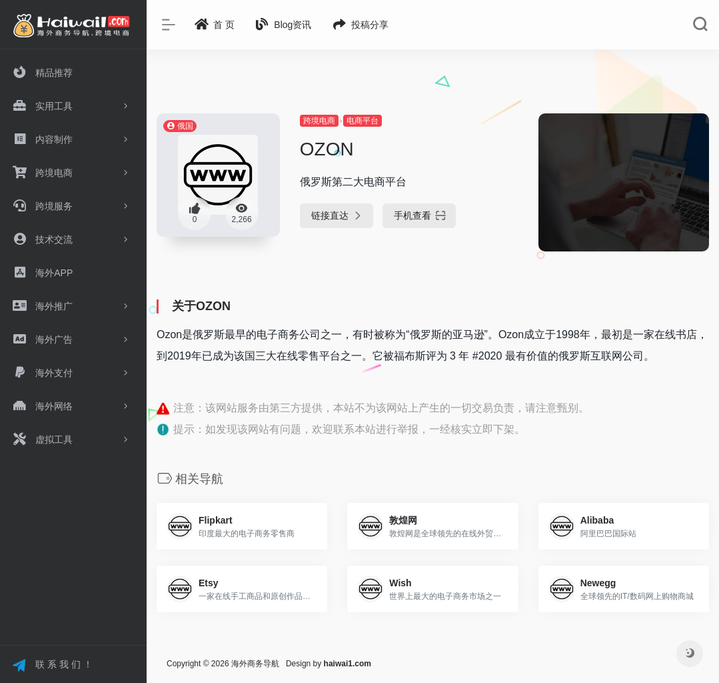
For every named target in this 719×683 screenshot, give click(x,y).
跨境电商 (319, 120)
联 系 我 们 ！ (52, 665)
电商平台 (362, 120)
